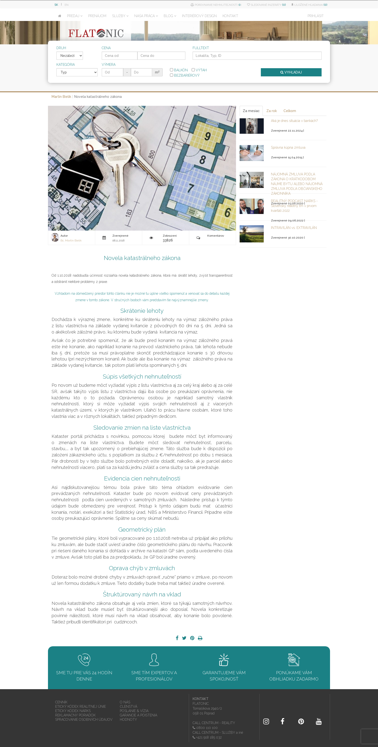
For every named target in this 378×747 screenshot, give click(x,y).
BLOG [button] (170, 16)
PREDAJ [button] (74, 16)
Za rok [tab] (271, 111)
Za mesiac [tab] (251, 111)
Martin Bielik (61, 97)
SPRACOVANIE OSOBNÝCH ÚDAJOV (84, 719)
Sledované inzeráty (266, 5)
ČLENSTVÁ (128, 706)
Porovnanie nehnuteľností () (215, 5)
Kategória (65, 65)
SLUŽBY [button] (120, 16)
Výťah (199, 70)
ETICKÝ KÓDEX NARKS (73, 711)
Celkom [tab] (290, 111)
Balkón (179, 70)
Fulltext (201, 48)
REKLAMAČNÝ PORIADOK (75, 715)
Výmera (108, 65)
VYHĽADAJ (291, 72)
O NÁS (125, 702)
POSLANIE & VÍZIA (134, 711)
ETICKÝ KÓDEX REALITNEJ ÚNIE (80, 706)
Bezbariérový (185, 75)
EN (66, 5)
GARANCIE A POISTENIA (138, 715)
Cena (106, 48)
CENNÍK (61, 702)
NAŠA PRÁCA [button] (146, 16)
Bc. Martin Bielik (71, 240)
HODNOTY (128, 719)
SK (56, 5)
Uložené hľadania (309, 5)
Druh (61, 48)
